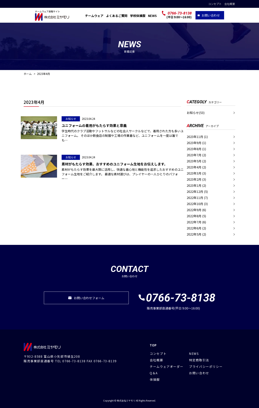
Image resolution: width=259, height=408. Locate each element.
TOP (153, 345)
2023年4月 (196, 167)
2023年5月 (196, 161)
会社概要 (229, 4)
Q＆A (154, 373)
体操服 (155, 379)
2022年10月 (197, 203)
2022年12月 (197, 191)
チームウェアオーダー (166, 366)
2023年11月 (197, 136)
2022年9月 (196, 210)
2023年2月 (196, 179)
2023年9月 (196, 142)
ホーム (28, 74)
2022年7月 (196, 222)
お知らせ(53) (196, 112)
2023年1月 (196, 185)
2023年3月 (196, 173)
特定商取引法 (199, 360)
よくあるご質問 (116, 15)
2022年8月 (196, 216)
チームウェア (94, 15)
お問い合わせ (211, 15)
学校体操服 (137, 15)
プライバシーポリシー (206, 366)
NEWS (152, 15)
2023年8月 (196, 149)
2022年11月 (197, 197)
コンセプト (215, 4)
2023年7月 (196, 155)
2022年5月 (196, 234)
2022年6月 (196, 228)
